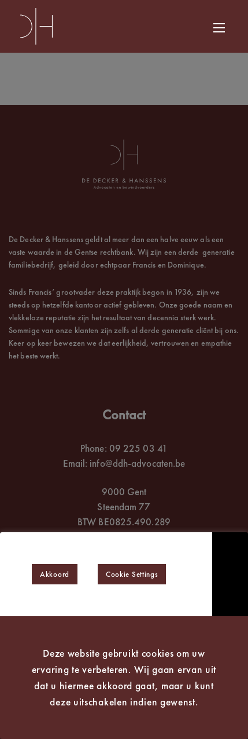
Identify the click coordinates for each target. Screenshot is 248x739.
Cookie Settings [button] (132, 574)
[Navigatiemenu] (215, 27)
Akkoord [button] (54, 574)
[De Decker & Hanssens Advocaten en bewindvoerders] (36, 26)
